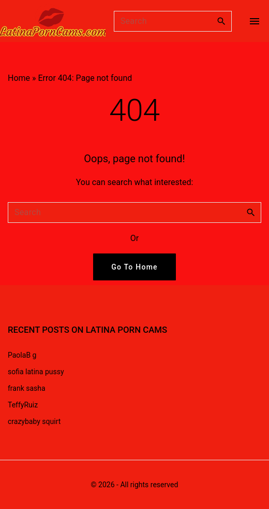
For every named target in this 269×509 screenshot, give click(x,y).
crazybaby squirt (34, 421)
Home (19, 78)
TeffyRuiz (23, 405)
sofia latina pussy (36, 371)
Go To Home (134, 267)
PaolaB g (22, 355)
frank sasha (27, 388)
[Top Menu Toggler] (254, 21)
